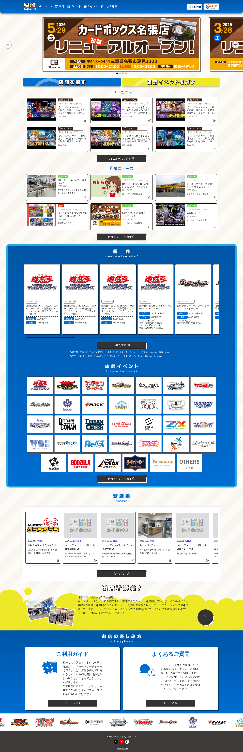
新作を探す (121, 345)
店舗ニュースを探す (121, 237)
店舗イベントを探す (121, 478)
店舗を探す (121, 573)
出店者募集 (109, 6)
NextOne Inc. (122, 749)
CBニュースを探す (121, 158)
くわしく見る (72, 703)
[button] (7, 45)
